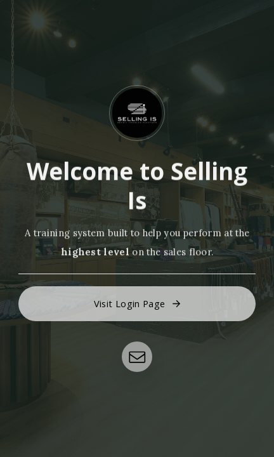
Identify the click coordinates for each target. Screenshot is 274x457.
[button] (136, 303)
